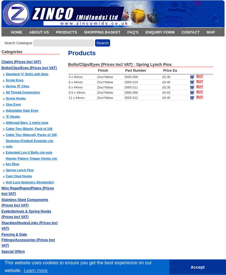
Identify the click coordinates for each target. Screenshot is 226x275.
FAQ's (133, 32)
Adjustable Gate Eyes (22, 110)
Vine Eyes (13, 104)
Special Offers (13, 252)
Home (16, 32)
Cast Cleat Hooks (19, 176)
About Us (39, 32)
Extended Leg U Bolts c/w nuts (29, 152)
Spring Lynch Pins (20, 170)
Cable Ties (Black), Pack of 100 (29, 128)
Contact (190, 32)
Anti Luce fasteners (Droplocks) (30, 182)
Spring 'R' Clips (17, 86)
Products (66, 32)
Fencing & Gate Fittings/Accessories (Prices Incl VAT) (28, 240)
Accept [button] (198, 267)
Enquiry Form (159, 32)
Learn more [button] (36, 270)
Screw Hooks (16, 98)
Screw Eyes (14, 80)
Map (211, 32)
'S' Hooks (13, 116)
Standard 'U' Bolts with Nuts (27, 74)
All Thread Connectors (23, 92)
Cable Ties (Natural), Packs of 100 (31, 134)
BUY (199, 76)
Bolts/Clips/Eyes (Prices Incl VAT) (29, 68)
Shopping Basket (102, 32)
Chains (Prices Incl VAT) (21, 62)
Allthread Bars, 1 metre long (27, 122)
